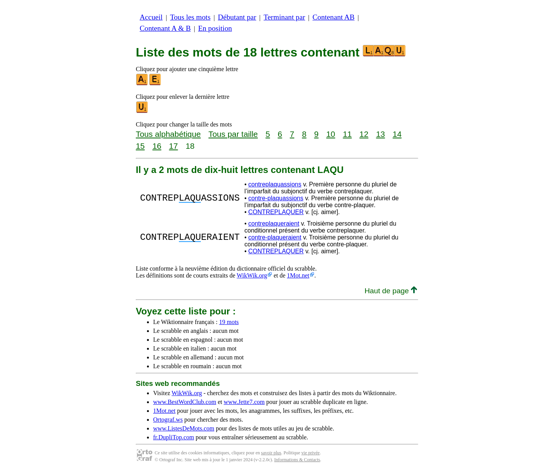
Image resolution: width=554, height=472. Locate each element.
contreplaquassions (274, 184)
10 (330, 134)
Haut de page (390, 291)
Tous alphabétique (168, 134)
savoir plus (271, 452)
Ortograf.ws (168, 419)
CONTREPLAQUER (276, 212)
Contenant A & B (165, 28)
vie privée (310, 452)
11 (347, 134)
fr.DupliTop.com (173, 437)
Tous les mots (190, 17)
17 (173, 145)
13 (380, 134)
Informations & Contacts (297, 459)
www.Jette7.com (244, 402)
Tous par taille (233, 134)
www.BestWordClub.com (184, 402)
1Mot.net (298, 275)
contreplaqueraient (273, 223)
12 (363, 134)
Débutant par (237, 17)
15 (140, 145)
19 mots (229, 322)
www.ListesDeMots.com (183, 428)
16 (156, 145)
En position (215, 28)
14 (397, 134)
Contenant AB (333, 17)
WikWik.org (252, 275)
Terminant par (284, 17)
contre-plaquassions (275, 198)
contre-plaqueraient (274, 237)
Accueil (151, 17)
